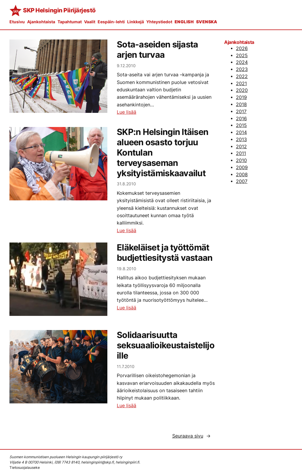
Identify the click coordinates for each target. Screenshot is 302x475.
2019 (241, 97)
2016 (241, 118)
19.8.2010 (126, 268)
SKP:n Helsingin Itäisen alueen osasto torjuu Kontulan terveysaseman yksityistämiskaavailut (162, 152)
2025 (242, 55)
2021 (241, 83)
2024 (242, 62)
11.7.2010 (125, 366)
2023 (242, 69)
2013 (241, 139)
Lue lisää (126, 112)
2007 (241, 181)
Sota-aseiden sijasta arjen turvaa (157, 49)
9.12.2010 (126, 65)
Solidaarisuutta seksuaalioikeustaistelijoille (165, 345)
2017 (241, 111)
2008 (242, 174)
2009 (242, 167)
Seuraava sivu (191, 436)
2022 (242, 76)
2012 (241, 146)
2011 (241, 153)
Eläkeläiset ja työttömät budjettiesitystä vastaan (165, 253)
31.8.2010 (126, 183)
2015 (241, 125)
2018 (241, 104)
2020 (242, 90)
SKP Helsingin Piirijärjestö (59, 10)
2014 (241, 132)
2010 (241, 160)
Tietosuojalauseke (24, 467)
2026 (242, 48)
